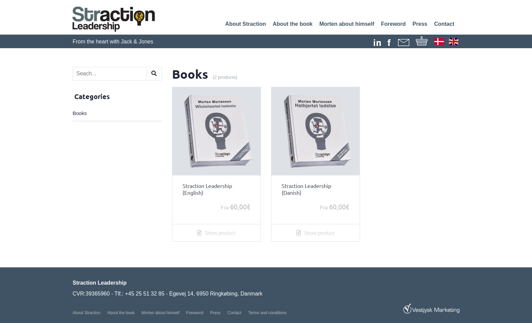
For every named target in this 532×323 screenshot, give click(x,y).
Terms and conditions (267, 312)
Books (80, 113)
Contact (444, 24)
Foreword (393, 24)
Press (420, 24)
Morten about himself (346, 24)
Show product (216, 233)
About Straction (245, 24)
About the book (292, 24)
